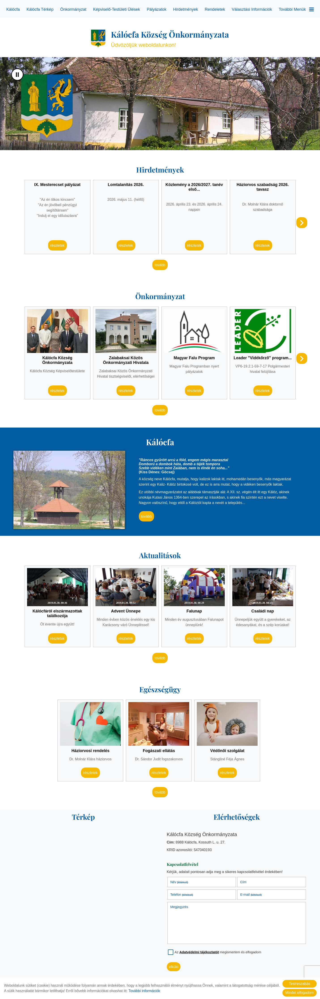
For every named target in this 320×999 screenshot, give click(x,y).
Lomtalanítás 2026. (126, 184)
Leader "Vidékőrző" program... (263, 358)
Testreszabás (299, 984)
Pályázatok (156, 9)
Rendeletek (215, 9)
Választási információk (252, 9)
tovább (160, 265)
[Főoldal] (98, 39)
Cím (243, 882)
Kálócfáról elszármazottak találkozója (57, 613)
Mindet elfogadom (299, 993)
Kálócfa (13, 9)
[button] (301, 222)
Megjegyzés (179, 907)
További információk (144, 991)
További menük (296, 9)
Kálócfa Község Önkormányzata (57, 360)
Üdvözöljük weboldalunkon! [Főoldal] (170, 38)
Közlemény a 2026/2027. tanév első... (194, 187)
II (17, 74)
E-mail (251, 894)
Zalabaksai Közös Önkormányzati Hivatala (126, 360)
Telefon (181, 894)
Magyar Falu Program (194, 358)
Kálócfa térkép (39, 9)
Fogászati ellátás (159, 750)
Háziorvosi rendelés (90, 750)
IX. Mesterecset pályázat (57, 184)
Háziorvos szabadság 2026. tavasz (263, 187)
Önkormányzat (73, 9)
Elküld (173, 967)
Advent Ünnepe (126, 611)
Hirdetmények (185, 9)
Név (179, 882)
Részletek (57, 245)
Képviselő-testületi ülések (116, 9)
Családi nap (262, 611)
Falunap (194, 611)
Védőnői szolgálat (227, 750)
